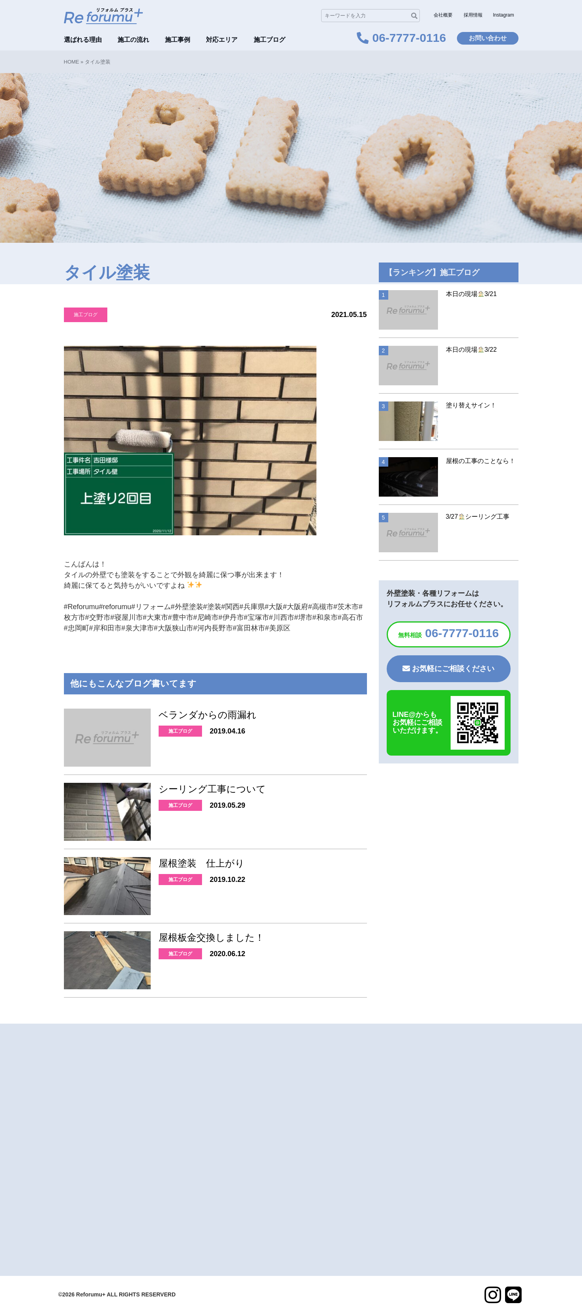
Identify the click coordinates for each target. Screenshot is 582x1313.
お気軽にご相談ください (448, 668)
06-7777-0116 (448, 633)
